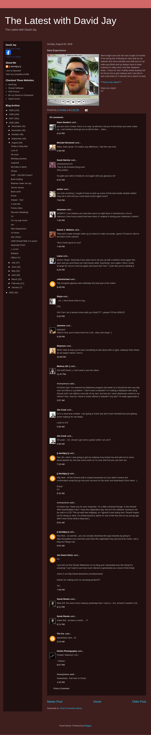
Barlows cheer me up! (21, 183)
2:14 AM (61, 641)
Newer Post (54, 701)
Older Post (139, 701)
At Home (15, 233)
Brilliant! (14, 253)
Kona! (13, 195)
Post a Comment (61, 688)
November (17, 130)
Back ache (16, 191)
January (16, 287)
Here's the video (110, 82)
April (14, 275)
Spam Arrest (14, 99)
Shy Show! (16, 237)
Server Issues (17, 187)
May (14, 271)
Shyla (60, 296)
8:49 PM (61, 287)
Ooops (14, 171)
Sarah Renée (63, 599)
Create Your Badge (13, 57)
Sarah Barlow (63, 160)
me (12, 224)
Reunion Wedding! (19, 212)
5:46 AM (61, 426)
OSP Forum (13, 91)
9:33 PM (61, 316)
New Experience (18, 228)
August (15, 142)
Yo (12, 216)
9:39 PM (61, 336)
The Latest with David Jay (60, 20)
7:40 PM (61, 220)
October (16, 134)
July (14, 262)
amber (60, 189)
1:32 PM (61, 682)
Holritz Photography (67, 651)
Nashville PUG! (18, 245)
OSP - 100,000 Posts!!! (21, 175)
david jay (12, 84)
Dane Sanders (64, 122)
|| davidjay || (63, 453)
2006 (11, 122)
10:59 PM (61, 357)
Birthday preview (18, 158)
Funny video (16, 208)
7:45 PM (61, 246)
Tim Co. (60, 633)
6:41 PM (61, 180)
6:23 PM (61, 133)
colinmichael (63, 279)
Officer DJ (15, 257)
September (17, 138)
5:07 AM (61, 400)
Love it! (14, 150)
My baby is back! (19, 167)
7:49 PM (61, 590)
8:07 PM (61, 665)
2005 (11, 292)
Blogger (87, 725)
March (15, 279)
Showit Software (16, 88)
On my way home (19, 220)
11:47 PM (61, 374)
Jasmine (61, 325)
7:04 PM (61, 200)
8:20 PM (61, 270)
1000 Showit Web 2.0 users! (24, 241)
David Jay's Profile (13, 49)
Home (97, 701)
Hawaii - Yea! (17, 200)
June (14, 267)
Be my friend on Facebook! (20, 95)
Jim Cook (61, 410)
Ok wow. (15, 154)
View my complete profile (17, 74)
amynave (61, 209)
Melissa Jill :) (63, 366)
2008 (11, 114)
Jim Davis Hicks (65, 555)
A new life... (16, 204)
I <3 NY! (15, 249)
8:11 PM (61, 607)
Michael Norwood (65, 142)
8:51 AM (61, 522)
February (16, 283)
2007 (11, 118)
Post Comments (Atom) (71, 708)
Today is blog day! (19, 146)
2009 (11, 110)
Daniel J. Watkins (65, 230)
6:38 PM (61, 151)
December (17, 126)
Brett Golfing (17, 179)
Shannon (61, 346)
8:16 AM (61, 493)
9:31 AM (61, 545)
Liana (59, 256)
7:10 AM (61, 464)
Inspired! (15, 163)
